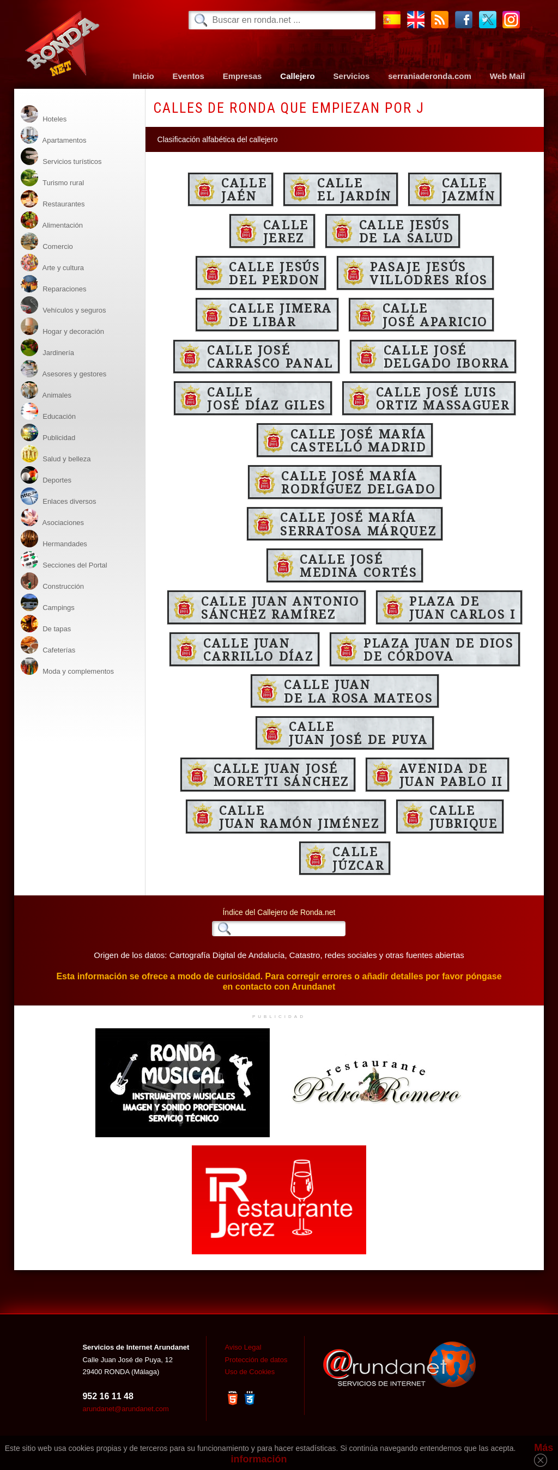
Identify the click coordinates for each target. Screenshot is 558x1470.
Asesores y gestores (64, 369)
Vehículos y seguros (63, 305)
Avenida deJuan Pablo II (451, 774)
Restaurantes (53, 199)
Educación (48, 411)
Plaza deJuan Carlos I (462, 607)
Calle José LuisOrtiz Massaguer (443, 398)
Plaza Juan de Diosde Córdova (438, 649)
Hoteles (44, 114)
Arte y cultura (52, 263)
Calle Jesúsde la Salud (406, 231)
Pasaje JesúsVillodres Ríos (429, 273)
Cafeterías (48, 645)
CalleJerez (286, 231)
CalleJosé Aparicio (435, 314)
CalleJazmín (469, 189)
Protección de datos (256, 1360)
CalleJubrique (463, 816)
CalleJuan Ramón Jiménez (299, 816)
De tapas (46, 624)
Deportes (46, 475)
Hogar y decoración (62, 327)
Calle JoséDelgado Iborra (447, 356)
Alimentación (52, 220)
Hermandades (54, 539)
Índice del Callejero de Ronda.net (278, 912)
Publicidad (48, 433)
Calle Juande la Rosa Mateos (358, 690)
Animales (46, 390)
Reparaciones (54, 284)
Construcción (52, 581)
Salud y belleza (56, 454)
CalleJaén (244, 189)
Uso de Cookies (250, 1372)
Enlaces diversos (58, 496)
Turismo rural (52, 178)
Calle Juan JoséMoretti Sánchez (281, 774)
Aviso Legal (243, 1347)
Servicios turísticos (61, 157)
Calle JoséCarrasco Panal (270, 356)
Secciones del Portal (64, 560)
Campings (48, 603)
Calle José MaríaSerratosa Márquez (358, 523)
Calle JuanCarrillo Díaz (258, 649)
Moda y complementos (67, 666)
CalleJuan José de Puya (358, 732)
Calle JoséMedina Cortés (358, 565)
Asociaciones (52, 518)
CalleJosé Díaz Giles (266, 398)
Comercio (47, 242)
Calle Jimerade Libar (280, 314)
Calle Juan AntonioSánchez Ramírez (280, 607)
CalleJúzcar (358, 858)
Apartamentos (54, 135)
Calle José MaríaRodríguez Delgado (358, 482)
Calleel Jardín (354, 189)
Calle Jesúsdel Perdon (274, 273)
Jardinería (47, 348)
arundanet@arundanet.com (125, 1409)
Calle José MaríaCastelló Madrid (358, 440)
